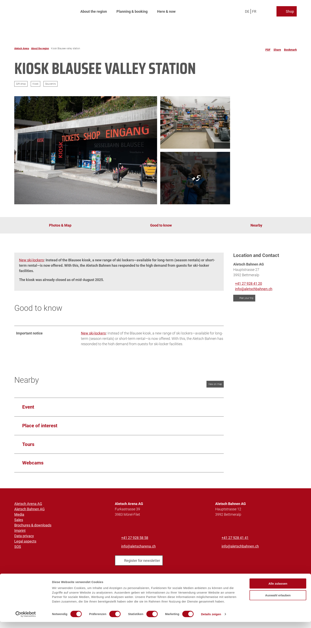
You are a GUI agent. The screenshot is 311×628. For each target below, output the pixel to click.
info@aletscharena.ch (138, 548)
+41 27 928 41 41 (235, 539)
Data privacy (24, 537)
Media (19, 516)
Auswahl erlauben (278, 601)
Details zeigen (211, 620)
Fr (254, 11)
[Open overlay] (264, 11)
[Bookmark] (290, 48)
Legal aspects (25, 543)
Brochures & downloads (32, 526)
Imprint (20, 532)
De (247, 11)
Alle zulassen (277, 589)
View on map (215, 385)
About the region (93, 11)
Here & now (166, 11)
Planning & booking (132, 11)
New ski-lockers (31, 260)
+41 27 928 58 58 (134, 539)
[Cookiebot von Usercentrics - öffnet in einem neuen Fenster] (25, 620)
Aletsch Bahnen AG (29, 510)
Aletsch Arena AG (28, 505)
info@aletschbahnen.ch (240, 548)
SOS (17, 548)
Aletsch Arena (21, 48)
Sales (18, 521)
